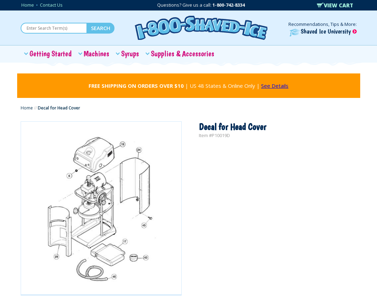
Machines (96, 53)
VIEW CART (335, 5)
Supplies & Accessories (182, 53)
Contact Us (51, 5)
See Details (274, 85)
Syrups (130, 53)
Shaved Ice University (323, 31)
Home (27, 5)
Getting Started (50, 53)
